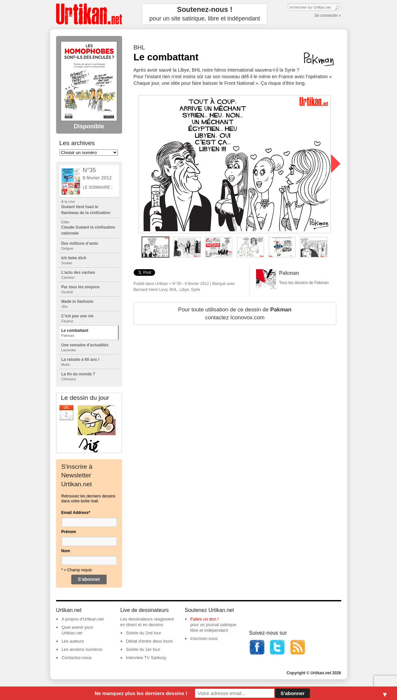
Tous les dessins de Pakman (304, 282)
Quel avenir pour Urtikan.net (77, 630)
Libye (184, 289)
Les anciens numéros (81, 649)
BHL (173, 289)
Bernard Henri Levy (151, 289)
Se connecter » (327, 15)
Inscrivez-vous (203, 638)
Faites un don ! (204, 619)
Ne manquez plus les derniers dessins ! (141, 693)
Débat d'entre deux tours (149, 641)
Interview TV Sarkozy (146, 657)
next (336, 164)
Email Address (75, 512)
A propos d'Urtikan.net (82, 619)
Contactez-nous (76, 657)
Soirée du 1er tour (143, 649)
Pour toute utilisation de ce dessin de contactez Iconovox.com (234, 313)
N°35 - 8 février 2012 (190, 283)
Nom (65, 551)
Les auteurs (72, 641)
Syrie (195, 289)
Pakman (289, 273)
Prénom (68, 531)
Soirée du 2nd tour (143, 632)
